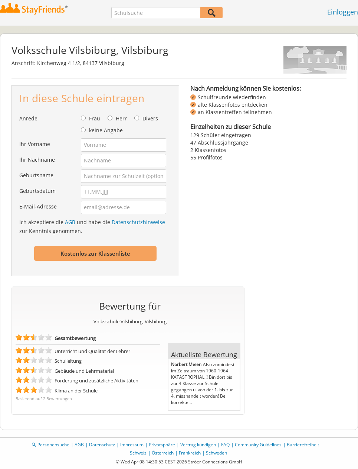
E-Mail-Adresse (38, 206)
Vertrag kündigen (198, 444)
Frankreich (190, 453)
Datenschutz (102, 444)
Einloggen (342, 11)
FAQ (225, 444)
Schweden (216, 453)
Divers (150, 118)
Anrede (28, 118)
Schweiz (138, 453)
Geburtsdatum (37, 190)
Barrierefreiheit (303, 444)
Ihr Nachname (37, 159)
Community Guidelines (258, 444)
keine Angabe (106, 130)
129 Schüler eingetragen (220, 135)
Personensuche (53, 444)
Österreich (163, 453)
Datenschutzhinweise (138, 222)
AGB (70, 222)
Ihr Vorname (34, 144)
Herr (121, 118)
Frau (94, 118)
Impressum (132, 444)
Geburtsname (36, 175)
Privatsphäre (162, 444)
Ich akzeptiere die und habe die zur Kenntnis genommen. (92, 226)
